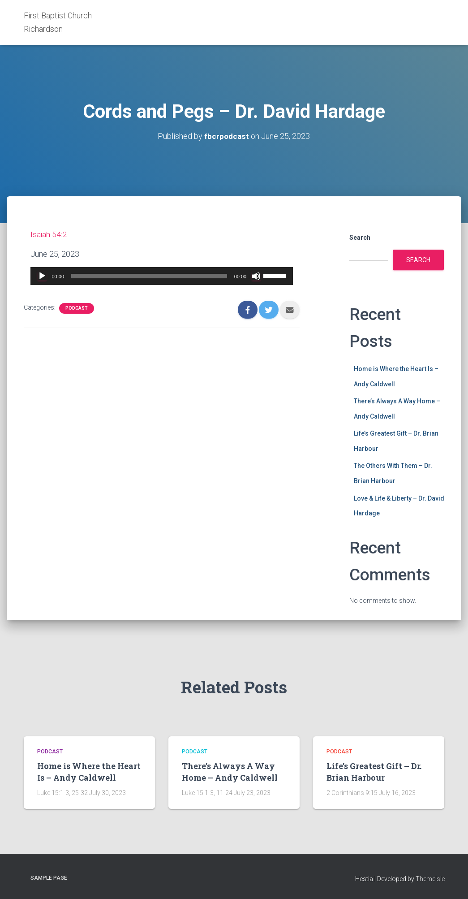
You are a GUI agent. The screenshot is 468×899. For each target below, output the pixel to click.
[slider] (149, 276)
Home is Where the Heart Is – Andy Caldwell (89, 771)
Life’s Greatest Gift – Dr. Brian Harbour (373, 771)
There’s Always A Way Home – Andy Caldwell (230, 771)
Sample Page (48, 878)
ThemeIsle (430, 878)
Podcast (76, 308)
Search (359, 237)
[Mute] (256, 276)
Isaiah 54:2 (48, 234)
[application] (161, 276)
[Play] (42, 276)
